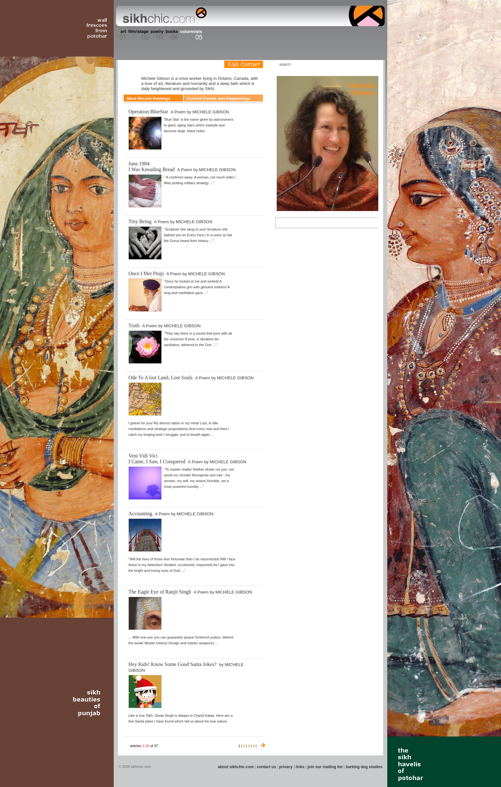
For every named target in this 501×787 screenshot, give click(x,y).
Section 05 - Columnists (191, 34)
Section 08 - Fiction (235, 34)
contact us (266, 767)
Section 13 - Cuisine (314, 34)
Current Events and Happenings (218, 98)
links (300, 767)
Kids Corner (243, 64)
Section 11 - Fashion (281, 34)
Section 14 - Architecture (335, 34)
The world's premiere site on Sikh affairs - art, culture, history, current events (163, 16)
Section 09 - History (250, 34)
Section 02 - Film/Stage (138, 34)
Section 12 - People (298, 34)
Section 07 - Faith (222, 34)
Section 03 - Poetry (156, 34)
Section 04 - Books (171, 34)
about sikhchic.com (236, 767)
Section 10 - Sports (265, 34)
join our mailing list (325, 767)
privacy (286, 767)
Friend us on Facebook (352, 64)
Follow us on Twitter (362, 64)
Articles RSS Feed (371, 64)
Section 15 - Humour (357, 34)
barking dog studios (364, 767)
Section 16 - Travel (372, 34)
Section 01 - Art (121, 34)
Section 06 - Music (210, 34)
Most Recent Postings (148, 98)
